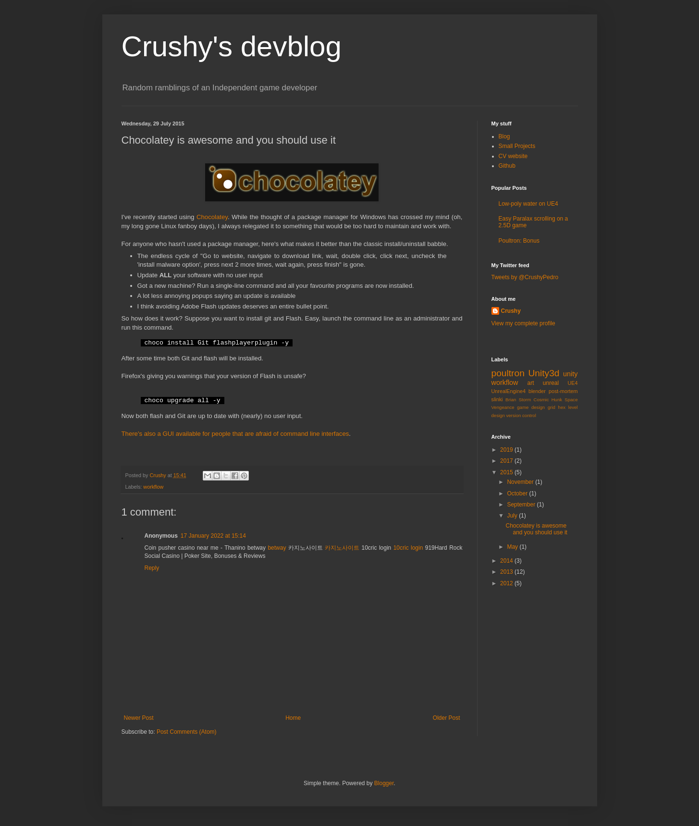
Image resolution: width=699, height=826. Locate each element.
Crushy (511, 311)
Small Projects (517, 146)
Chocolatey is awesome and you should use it (536, 529)
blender (537, 391)
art (530, 383)
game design (531, 407)
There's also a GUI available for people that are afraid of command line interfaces (235, 433)
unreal (551, 383)
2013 (507, 571)
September (522, 504)
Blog (504, 136)
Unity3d (543, 373)
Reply (152, 568)
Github (507, 165)
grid (551, 407)
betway (277, 547)
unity (570, 374)
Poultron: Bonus (519, 240)
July (513, 515)
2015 (507, 472)
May (513, 546)
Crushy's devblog (232, 46)
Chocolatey (212, 217)
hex (561, 407)
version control (521, 415)
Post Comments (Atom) (187, 731)
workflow (153, 487)
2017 (507, 460)
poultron (508, 373)
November (521, 482)
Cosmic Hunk (547, 399)
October (518, 493)
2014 (507, 560)
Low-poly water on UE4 (528, 203)
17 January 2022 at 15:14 (213, 535)
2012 (507, 583)
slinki (497, 399)
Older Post (446, 718)
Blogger (384, 783)
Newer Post (139, 718)
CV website (513, 156)
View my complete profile (523, 323)
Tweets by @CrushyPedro (525, 277)
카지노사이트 (342, 547)
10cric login (408, 547)
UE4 (573, 383)
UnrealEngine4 (508, 391)
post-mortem (563, 391)
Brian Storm (518, 399)
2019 (507, 449)
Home (293, 718)
